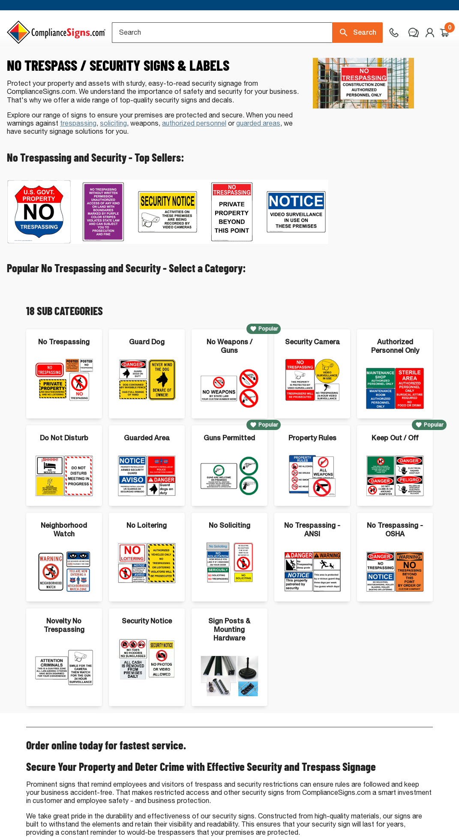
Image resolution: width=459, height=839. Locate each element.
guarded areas (258, 157)
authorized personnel (194, 157)
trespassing (78, 157)
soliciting (113, 157)
